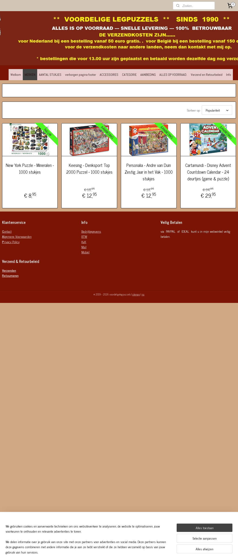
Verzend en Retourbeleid (206, 75)
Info (228, 75)
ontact (7, 231)
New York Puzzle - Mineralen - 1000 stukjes (30, 168)
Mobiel (85, 252)
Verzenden (9, 270)
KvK (83, 241)
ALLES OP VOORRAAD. (173, 75)
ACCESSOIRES (109, 75)
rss (143, 294)
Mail (83, 246)
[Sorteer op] (217, 110)
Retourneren (10, 275)
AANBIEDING (148, 75)
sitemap (136, 294)
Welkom (15, 75)
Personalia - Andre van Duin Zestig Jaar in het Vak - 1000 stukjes (149, 172)
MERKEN (30, 75)
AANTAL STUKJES (50, 75)
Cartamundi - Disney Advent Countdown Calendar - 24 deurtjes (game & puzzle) (208, 172)
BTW (84, 236)
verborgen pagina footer (80, 75)
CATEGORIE (129, 75)
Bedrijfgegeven (90, 231)
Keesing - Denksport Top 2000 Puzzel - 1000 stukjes (89, 168)
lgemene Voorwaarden (17, 236)
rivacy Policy (11, 241)
